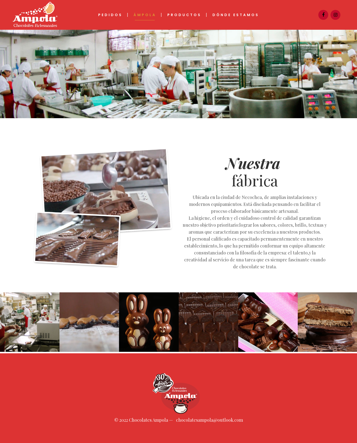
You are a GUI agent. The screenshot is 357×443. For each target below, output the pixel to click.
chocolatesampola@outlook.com (209, 420)
